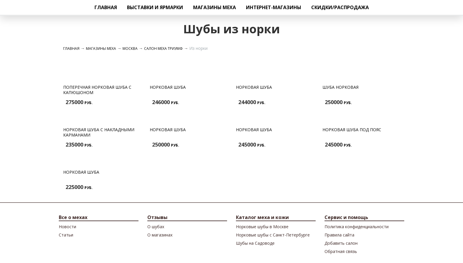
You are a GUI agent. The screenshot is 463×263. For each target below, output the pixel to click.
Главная (105, 7)
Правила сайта (339, 235)
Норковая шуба (168, 87)
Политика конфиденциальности (357, 226)
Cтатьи (66, 235)
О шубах (155, 226)
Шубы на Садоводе (255, 243)
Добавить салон (341, 243)
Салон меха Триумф (163, 48)
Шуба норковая (340, 87)
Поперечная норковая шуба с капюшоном (97, 89)
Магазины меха (214, 7)
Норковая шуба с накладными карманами (98, 132)
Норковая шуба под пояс (351, 129)
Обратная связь (341, 251)
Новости (67, 226)
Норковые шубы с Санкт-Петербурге (273, 235)
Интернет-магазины (273, 7)
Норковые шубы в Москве (262, 226)
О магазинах (159, 235)
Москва (130, 48)
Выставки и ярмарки (155, 7)
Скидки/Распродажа (340, 7)
